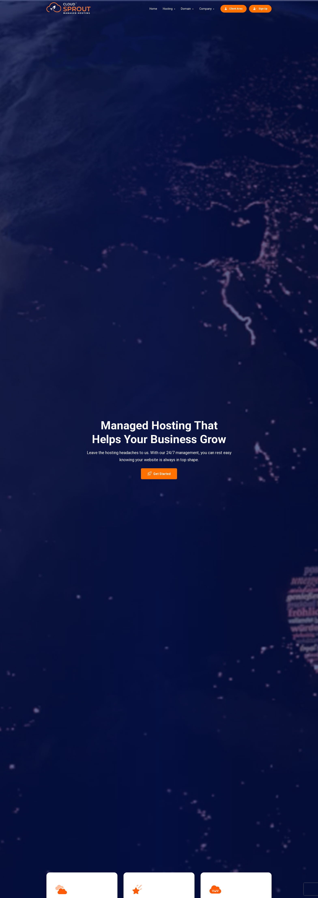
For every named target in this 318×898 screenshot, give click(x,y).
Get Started (159, 473)
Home (153, 8)
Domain (186, 8)
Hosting (168, 8)
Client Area (233, 8)
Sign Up (260, 8)
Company (205, 8)
